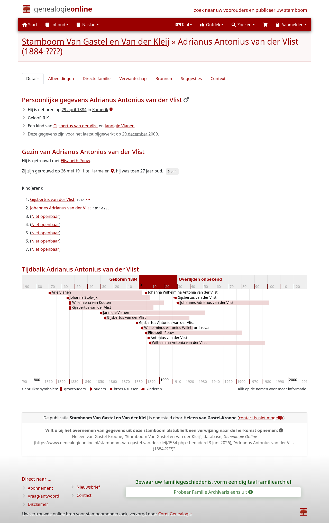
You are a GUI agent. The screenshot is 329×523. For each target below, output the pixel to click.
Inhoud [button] (55, 24)
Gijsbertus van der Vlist (75, 126)
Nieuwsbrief (88, 487)
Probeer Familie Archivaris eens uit (213, 492)
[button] (183, 24)
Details (32, 78)
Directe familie (97, 78)
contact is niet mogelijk (261, 418)
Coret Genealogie (174, 514)
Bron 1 (172, 171)
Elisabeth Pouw (75, 160)
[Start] (63, 10)
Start (29, 24)
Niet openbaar (45, 216)
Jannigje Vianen (120, 126)
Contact (84, 495)
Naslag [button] (86, 24)
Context (218, 78)
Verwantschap (133, 78)
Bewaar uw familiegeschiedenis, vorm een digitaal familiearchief (213, 481)
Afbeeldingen (61, 78)
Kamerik (100, 109)
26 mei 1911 (72, 171)
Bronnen (164, 78)
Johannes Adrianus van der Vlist (60, 208)
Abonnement (40, 488)
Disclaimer (38, 504)
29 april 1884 (74, 109)
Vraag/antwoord (43, 496)
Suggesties (191, 78)
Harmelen (99, 171)
